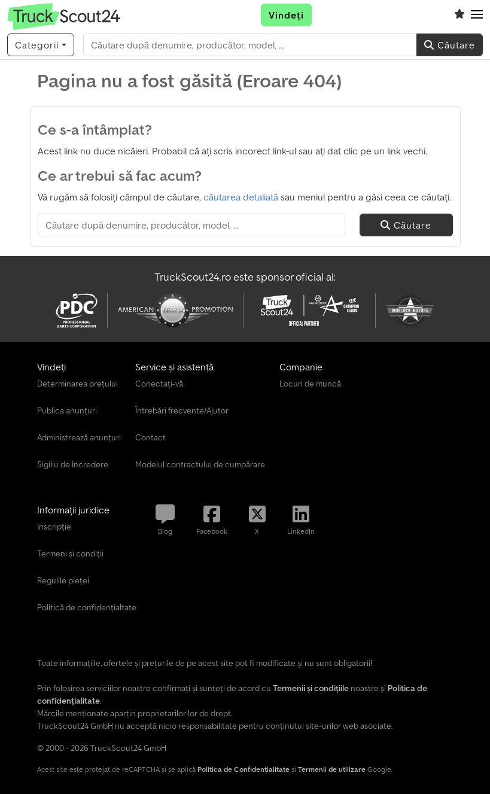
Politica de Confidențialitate (243, 769)
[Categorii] (40, 45)
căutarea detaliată (240, 197)
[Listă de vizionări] (459, 15)
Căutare (449, 45)
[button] (477, 15)
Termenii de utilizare (332, 769)
